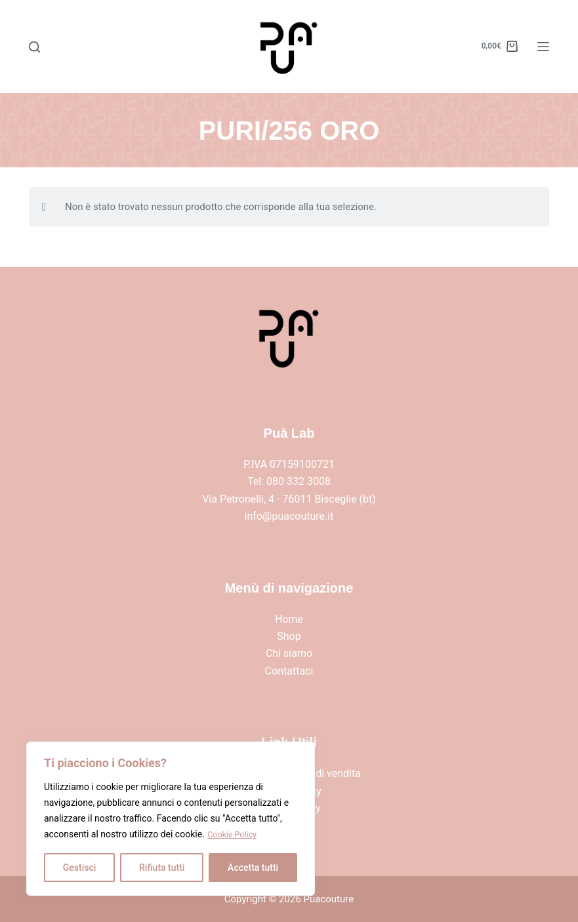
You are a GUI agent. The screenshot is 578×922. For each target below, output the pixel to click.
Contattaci (289, 671)
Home (289, 619)
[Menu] (543, 46)
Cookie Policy (234, 834)
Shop (288, 636)
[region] (170, 819)
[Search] (34, 46)
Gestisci (79, 867)
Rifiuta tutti (161, 867)
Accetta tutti (253, 867)
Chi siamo (289, 653)
